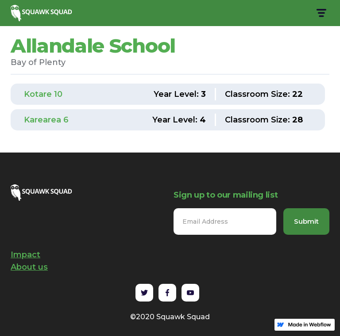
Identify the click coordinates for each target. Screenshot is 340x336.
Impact (25, 255)
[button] (321, 13)
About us (29, 267)
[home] (42, 13)
